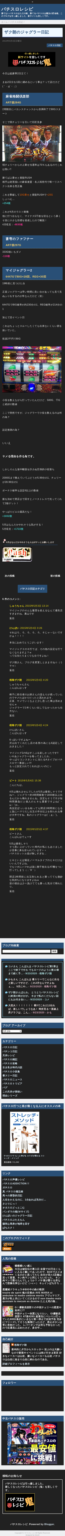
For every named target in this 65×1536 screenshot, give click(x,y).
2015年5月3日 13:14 (37, 606)
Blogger (49, 1524)
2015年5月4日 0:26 (31, 628)
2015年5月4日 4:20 (37, 680)
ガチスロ (7, 1187)
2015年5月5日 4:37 (37, 829)
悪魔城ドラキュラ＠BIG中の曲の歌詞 (23, 1289)
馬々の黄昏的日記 (12, 1195)
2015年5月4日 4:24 (37, 725)
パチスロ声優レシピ (14, 1179)
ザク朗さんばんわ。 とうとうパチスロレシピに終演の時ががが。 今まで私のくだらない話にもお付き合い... (33, 996)
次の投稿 (10, 576)
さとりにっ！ (10, 1203)
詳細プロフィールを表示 (16, 1364)
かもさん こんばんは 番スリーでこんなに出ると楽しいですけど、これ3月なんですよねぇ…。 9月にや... (34, 983)
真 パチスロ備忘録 (13, 1191)
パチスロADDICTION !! (16, 1183)
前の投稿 (55, 576)
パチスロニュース (12, 1079)
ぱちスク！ (9, 1228)
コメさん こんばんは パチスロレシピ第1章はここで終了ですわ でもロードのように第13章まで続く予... (33, 970)
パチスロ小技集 (11, 1071)
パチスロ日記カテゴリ (32, 588)
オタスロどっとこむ (14, 1207)
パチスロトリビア (12, 1083)
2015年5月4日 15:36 (29, 780)
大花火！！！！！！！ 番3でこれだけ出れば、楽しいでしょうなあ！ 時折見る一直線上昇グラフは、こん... (33, 1009)
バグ (5, 1087)
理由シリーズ (10, 1095)
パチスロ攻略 (10, 1063)
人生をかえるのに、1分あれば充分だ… (24, 1199)
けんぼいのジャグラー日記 (17, 1215)
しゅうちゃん (16, 606)
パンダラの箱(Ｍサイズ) (16, 1211)
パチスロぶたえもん (14, 1220)
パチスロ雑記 (10, 1059)
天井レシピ (9, 1055)
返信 (11, 618)
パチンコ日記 (10, 1051)
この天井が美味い (12, 1091)
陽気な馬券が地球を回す (16, 1224)
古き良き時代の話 (12, 1067)
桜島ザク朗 (15, 680)
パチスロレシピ (17, 9)
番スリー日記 (10, 1075)
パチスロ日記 (54, 45)
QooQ (37, 1535)
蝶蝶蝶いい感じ (23, 1266)
